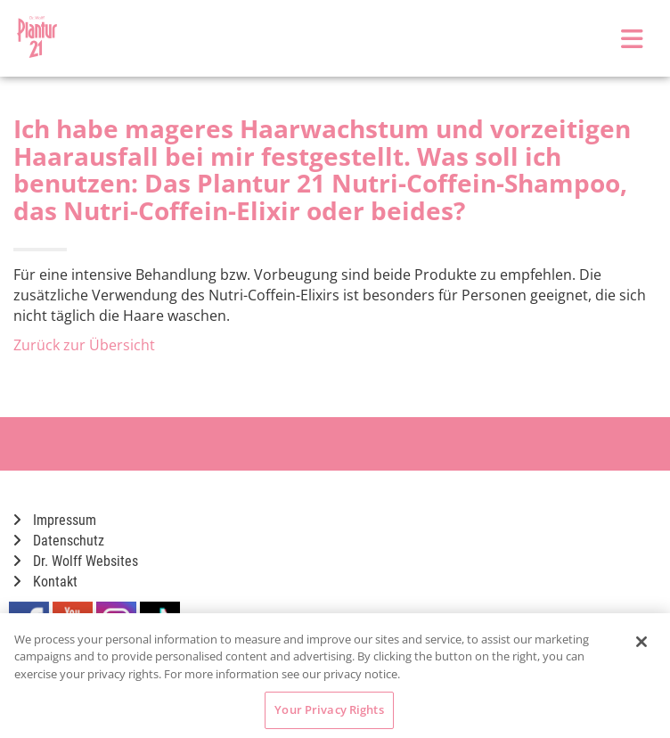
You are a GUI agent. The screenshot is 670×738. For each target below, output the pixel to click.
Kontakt (45, 581)
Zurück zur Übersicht (84, 345)
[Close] (641, 641)
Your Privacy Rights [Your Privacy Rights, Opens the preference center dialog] (328, 709)
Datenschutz (58, 540)
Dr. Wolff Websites (75, 561)
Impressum (54, 520)
